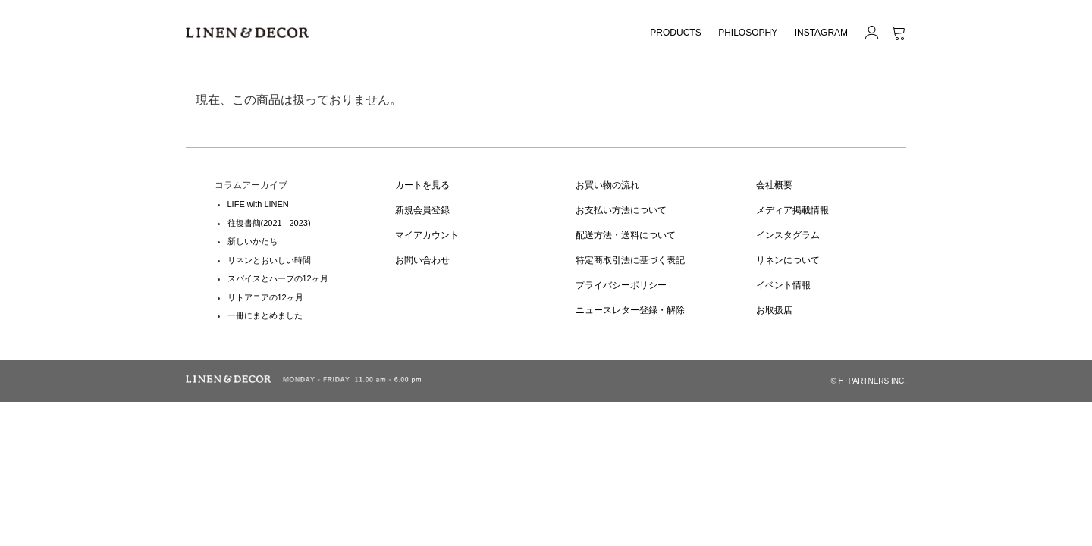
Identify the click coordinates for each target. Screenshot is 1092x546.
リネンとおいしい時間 (269, 260)
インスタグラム (788, 235)
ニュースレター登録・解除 (630, 310)
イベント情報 (783, 285)
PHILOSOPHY (747, 32)
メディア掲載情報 (792, 210)
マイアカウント (427, 235)
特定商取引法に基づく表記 (630, 260)
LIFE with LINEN (258, 204)
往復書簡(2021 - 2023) (269, 223)
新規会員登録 (422, 210)
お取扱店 (774, 310)
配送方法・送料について (626, 235)
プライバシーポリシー (621, 285)
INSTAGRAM (821, 32)
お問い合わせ (422, 260)
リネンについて (788, 260)
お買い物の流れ (607, 185)
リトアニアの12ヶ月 (265, 297)
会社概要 (774, 185)
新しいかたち (253, 241)
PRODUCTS (675, 32)
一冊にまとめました (265, 315)
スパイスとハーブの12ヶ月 (278, 278)
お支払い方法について (621, 210)
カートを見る (422, 185)
